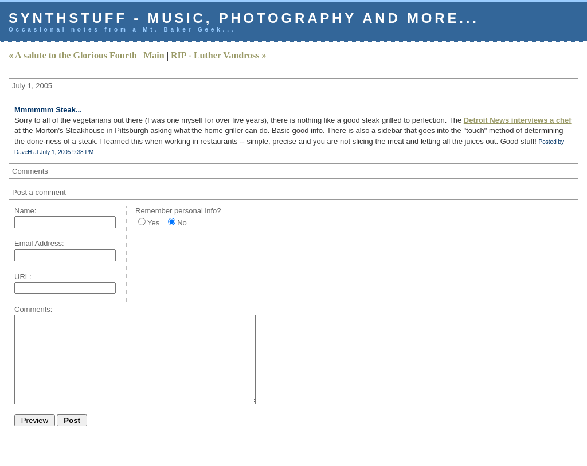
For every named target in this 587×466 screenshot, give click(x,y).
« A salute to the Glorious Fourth (73, 55)
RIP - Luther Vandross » (219, 55)
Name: (25, 210)
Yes (153, 222)
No (182, 222)
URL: (23, 276)
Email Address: (39, 243)
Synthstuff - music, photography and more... (244, 18)
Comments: (33, 309)
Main (153, 55)
